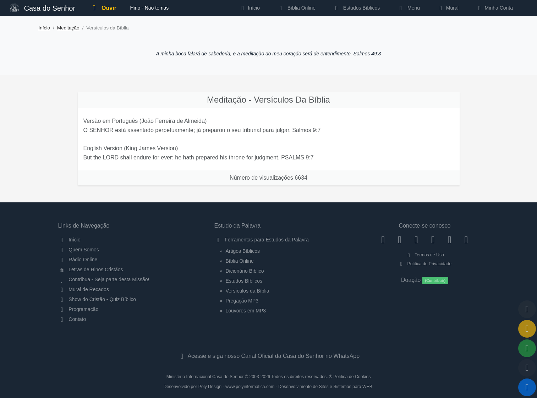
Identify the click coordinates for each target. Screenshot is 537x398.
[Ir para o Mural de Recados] (527, 329)
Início (44, 28)
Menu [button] (408, 8)
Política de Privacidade (424, 263)
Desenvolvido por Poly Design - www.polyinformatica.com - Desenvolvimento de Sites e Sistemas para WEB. (269, 386)
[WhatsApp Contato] (449, 239)
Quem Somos (78, 249)
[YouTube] (433, 239)
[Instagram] (400, 239)
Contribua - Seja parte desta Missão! (103, 279)
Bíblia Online (296, 8)
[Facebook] (383, 239)
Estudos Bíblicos (356, 8)
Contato (72, 319)
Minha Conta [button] (494, 8)
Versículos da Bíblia (247, 291)
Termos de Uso (424, 254)
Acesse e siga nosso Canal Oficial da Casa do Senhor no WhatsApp (268, 356)
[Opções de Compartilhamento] (527, 348)
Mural (448, 8)
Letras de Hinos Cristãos (90, 269)
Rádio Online (78, 259)
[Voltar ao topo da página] (527, 309)
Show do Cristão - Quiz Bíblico (97, 299)
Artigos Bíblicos (243, 251)
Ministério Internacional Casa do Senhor (205, 376)
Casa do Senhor (42, 7)
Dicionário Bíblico (245, 271)
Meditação (68, 28)
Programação (78, 309)
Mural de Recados (83, 289)
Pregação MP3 (242, 301)
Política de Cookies (352, 376)
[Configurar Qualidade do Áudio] (527, 368)
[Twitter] (416, 239)
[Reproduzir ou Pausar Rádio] (527, 387)
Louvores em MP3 (246, 311)
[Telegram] (466, 239)
